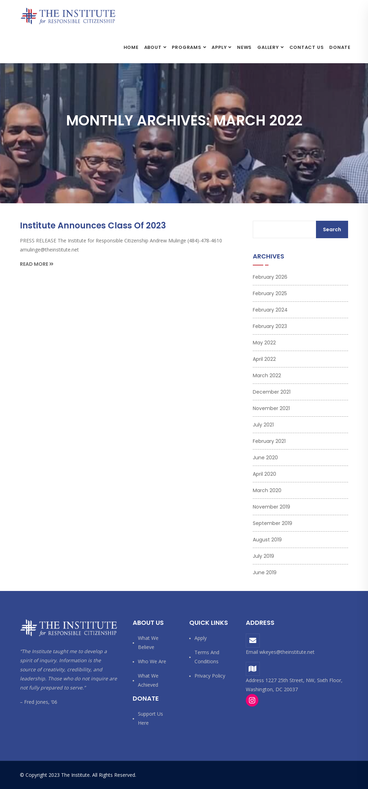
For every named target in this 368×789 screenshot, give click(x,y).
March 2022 (267, 375)
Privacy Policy (209, 675)
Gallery (268, 47)
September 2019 (272, 523)
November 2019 (271, 506)
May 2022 (264, 342)
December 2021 (271, 391)
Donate (340, 47)
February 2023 (270, 326)
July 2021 (263, 424)
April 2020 (264, 473)
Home (131, 47)
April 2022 (264, 359)
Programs (186, 47)
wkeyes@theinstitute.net (287, 652)
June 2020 (265, 457)
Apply (219, 47)
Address (260, 622)
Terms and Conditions (206, 657)
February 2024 (270, 309)
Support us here (150, 718)
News (244, 47)
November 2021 (271, 408)
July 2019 (263, 556)
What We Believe (148, 642)
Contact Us (306, 47)
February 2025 (270, 293)
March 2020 (267, 490)
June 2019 (265, 572)
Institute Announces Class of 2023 (93, 225)
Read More (36, 264)
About (153, 47)
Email (252, 652)
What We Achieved (148, 680)
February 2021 (269, 441)
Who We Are (152, 661)
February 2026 (270, 276)
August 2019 (267, 539)
